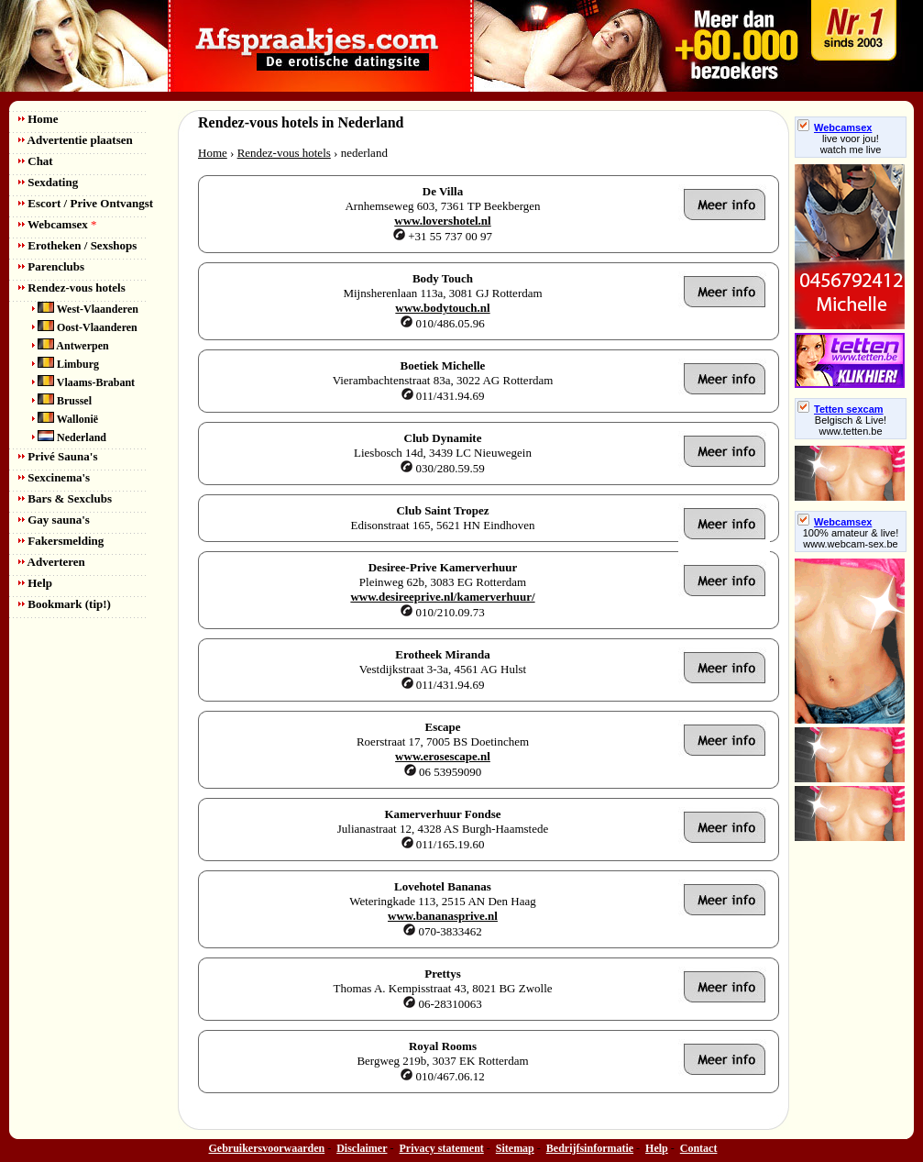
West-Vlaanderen (85, 309)
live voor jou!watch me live (851, 144)
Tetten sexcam (840, 409)
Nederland (69, 437)
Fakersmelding (61, 541)
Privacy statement (442, 1148)
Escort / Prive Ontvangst (85, 203)
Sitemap (515, 1148)
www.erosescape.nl (442, 756)
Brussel (62, 400)
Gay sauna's (54, 519)
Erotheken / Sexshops (77, 245)
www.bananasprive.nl (443, 916)
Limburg (65, 364)
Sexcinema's (54, 477)
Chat (35, 161)
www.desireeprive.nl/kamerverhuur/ (442, 596)
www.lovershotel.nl (442, 220)
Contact (699, 1148)
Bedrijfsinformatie (589, 1148)
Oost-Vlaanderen (84, 327)
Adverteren (51, 562)
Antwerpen (70, 345)
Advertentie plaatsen (75, 140)
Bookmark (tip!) (64, 604)
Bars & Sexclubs (65, 498)
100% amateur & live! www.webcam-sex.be (851, 538)
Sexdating (48, 182)
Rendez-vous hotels (72, 287)
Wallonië (65, 419)
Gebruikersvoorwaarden (267, 1148)
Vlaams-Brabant (83, 382)
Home (38, 119)
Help (35, 583)
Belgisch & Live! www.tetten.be (850, 426)
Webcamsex (57, 224)
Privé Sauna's (57, 456)
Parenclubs (51, 266)
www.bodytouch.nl (442, 308)
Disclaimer (361, 1148)
